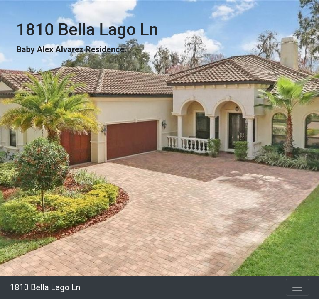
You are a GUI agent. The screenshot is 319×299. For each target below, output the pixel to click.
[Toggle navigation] (297, 287)
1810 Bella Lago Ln (45, 287)
